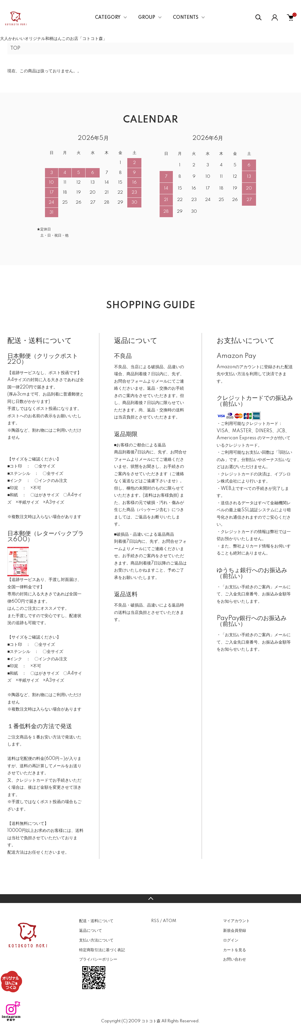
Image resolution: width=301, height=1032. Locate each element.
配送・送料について (96, 921)
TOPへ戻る (150, 898)
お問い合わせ (234, 959)
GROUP (146, 17)
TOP (15, 48)
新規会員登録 (234, 931)
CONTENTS (185, 17)
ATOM (169, 921)
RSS (155, 921)
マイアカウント (236, 921)
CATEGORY (108, 17)
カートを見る (234, 950)
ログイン (230, 940)
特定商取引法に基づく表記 (102, 950)
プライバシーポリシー (98, 959)
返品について (90, 931)
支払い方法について (96, 940)
